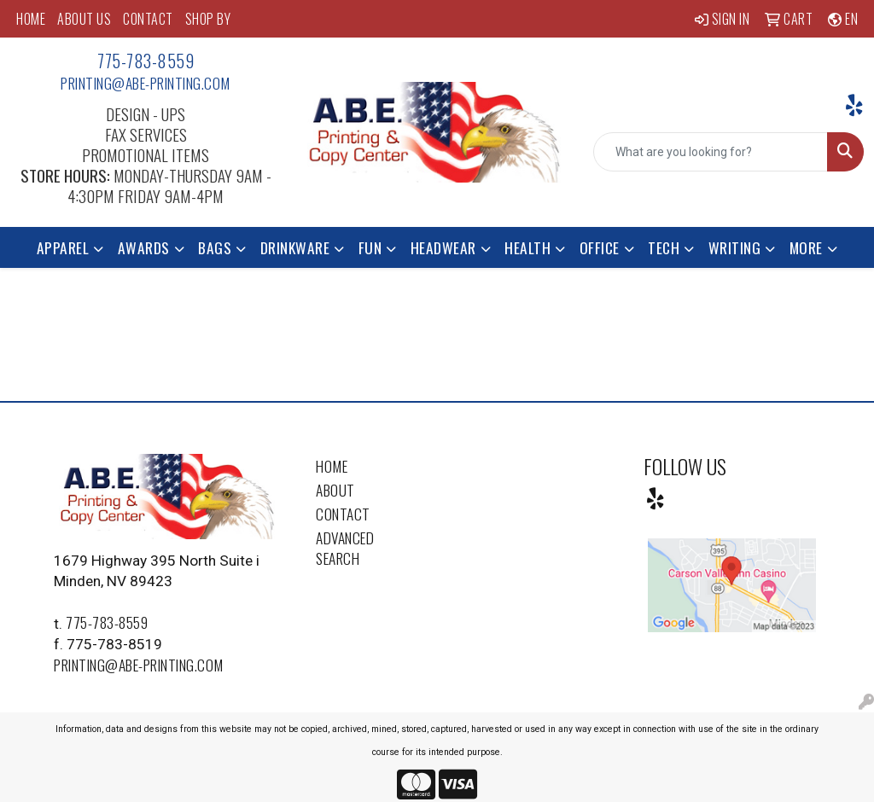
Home (331, 466)
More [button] (806, 247)
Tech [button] (663, 247)
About (335, 490)
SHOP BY (208, 19)
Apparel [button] (63, 247)
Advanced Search (345, 547)
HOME (30, 19)
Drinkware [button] (295, 247)
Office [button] (600, 247)
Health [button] (527, 247)
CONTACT (148, 19)
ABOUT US (84, 19)
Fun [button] (370, 247)
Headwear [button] (443, 247)
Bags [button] (214, 247)
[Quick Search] (710, 151)
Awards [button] (144, 247)
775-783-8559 (145, 60)
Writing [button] (734, 247)
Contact (343, 514)
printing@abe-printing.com (145, 83)
